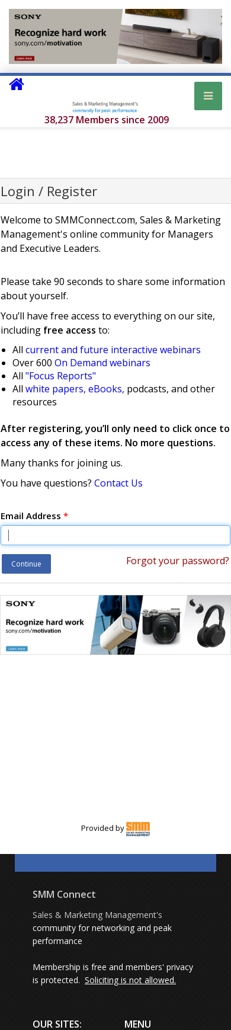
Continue (26, 564)
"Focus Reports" (60, 375)
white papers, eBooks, (74, 388)
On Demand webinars (102, 362)
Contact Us (118, 483)
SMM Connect (64, 894)
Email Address (34, 516)
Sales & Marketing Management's (97, 914)
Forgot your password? (177, 560)
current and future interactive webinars (113, 349)
